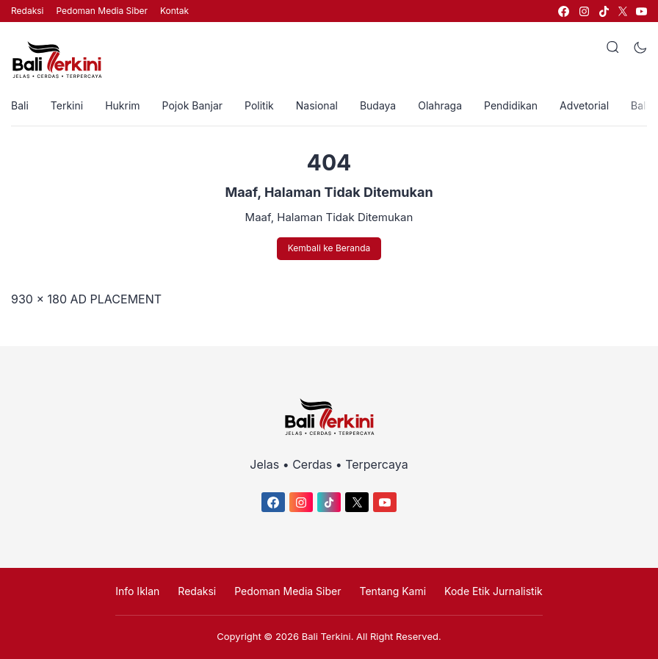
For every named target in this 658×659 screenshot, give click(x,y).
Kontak (174, 10)
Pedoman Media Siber (102, 10)
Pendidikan (511, 105)
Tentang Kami (393, 591)
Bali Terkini (326, 636)
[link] (562, 11)
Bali (20, 105)
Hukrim (122, 105)
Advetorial (584, 105)
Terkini (67, 105)
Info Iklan (137, 591)
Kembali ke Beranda (329, 247)
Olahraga (440, 105)
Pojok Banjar (192, 105)
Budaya (378, 105)
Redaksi (27, 10)
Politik (259, 105)
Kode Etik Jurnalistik (493, 591)
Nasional (317, 105)
